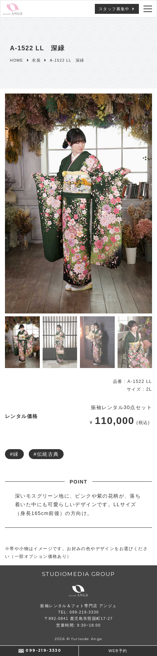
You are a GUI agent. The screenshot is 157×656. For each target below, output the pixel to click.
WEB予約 (118, 651)
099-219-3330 (43, 650)
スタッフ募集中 (114, 9)
